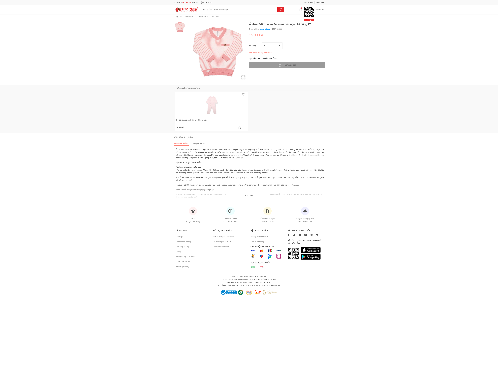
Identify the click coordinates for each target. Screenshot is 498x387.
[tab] (182, 97)
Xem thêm (249, 149)
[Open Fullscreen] (243, 77)
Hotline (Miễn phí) (186, 2)
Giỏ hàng (304, 9)
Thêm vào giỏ (287, 65)
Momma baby (264, 29)
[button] (218, 52)
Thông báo (318, 9)
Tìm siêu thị (206, 2)
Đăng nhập (320, 2)
